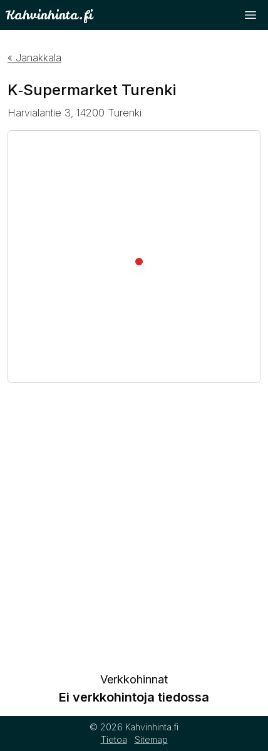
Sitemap (151, 739)
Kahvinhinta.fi (49, 14)
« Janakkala (34, 57)
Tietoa (114, 739)
